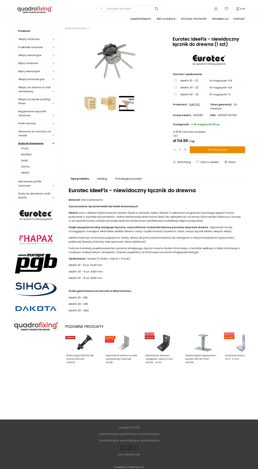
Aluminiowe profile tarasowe (29, 183)
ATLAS (25, 148)
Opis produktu (80, 178)
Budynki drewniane (30, 143)
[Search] (101, 8)
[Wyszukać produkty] (132, 8)
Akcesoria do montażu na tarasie (34, 133)
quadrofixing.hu (149, 434)
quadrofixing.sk (108, 434)
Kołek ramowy (27, 123)
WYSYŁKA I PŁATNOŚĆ (194, 19)
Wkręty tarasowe (29, 39)
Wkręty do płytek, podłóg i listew (34, 101)
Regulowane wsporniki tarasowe (32, 113)
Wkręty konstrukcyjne (31, 79)
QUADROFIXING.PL (140, 19)
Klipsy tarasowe (28, 63)
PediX (24, 160)
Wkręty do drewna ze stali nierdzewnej (34, 89)
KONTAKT (239, 19)
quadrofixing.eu (130, 440)
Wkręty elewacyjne (30, 55)
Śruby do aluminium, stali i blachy (34, 195)
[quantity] (180, 149)
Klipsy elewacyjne (29, 71)
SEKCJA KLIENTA (166, 19)
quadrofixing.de (109, 440)
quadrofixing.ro (150, 440)
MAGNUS (26, 154)
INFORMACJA (220, 19)
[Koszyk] (240, 8)
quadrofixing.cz (129, 434)
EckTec (25, 166)
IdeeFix (25, 172)
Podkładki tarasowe (30, 47)
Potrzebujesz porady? (128, 178)
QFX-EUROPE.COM (129, 454)
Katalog (102, 178)
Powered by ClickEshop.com (129, 467)
